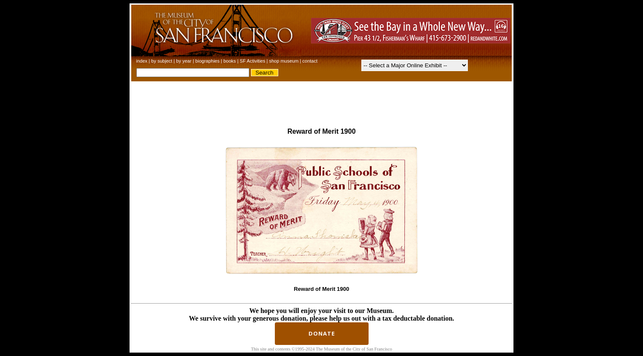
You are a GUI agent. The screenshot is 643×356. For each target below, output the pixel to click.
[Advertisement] (322, 101)
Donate (322, 333)
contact (310, 60)
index (142, 60)
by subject (162, 60)
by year (183, 60)
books (229, 60)
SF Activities (252, 60)
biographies (207, 60)
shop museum (284, 60)
